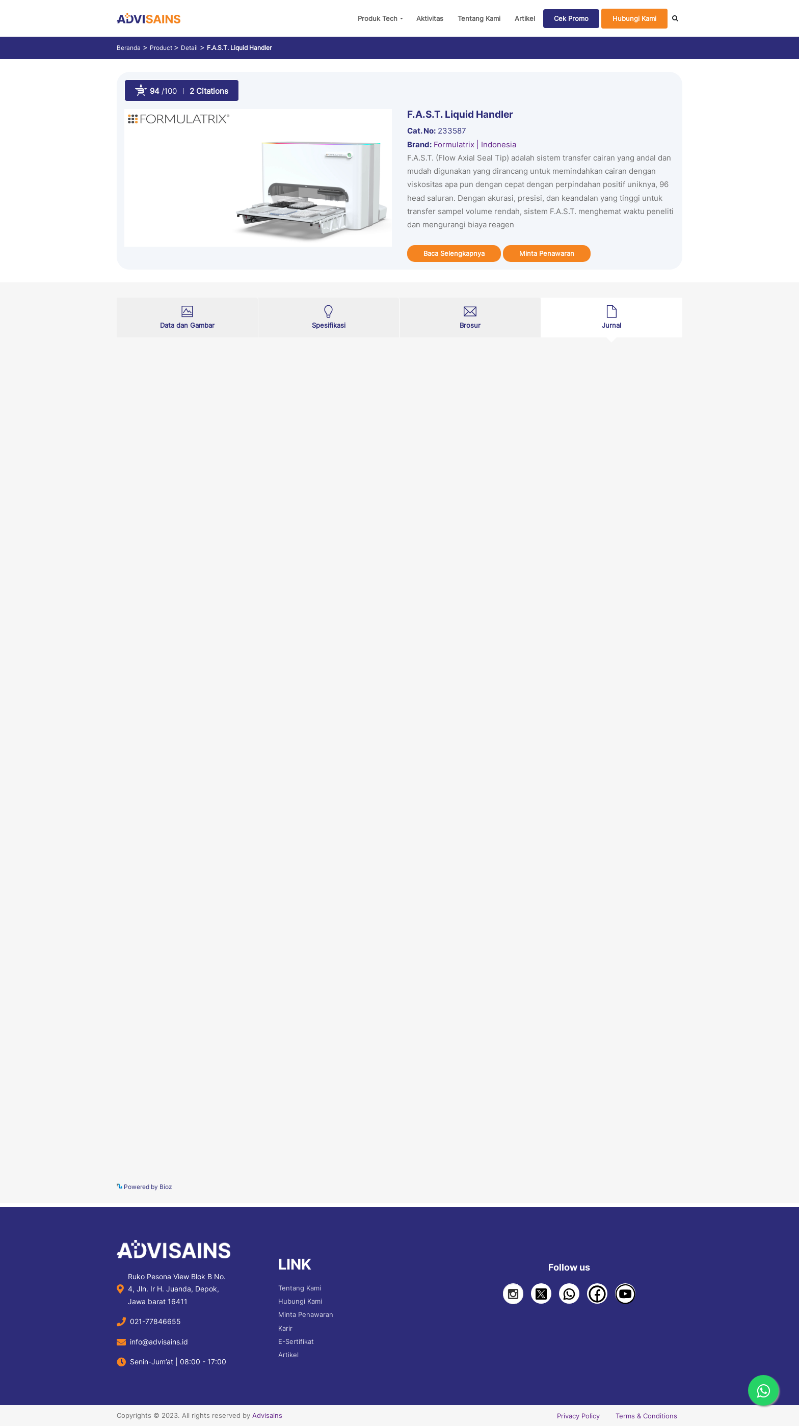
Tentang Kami (479, 18)
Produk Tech (377, 18)
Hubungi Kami (634, 18)
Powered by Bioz (144, 1187)
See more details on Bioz (647, 1185)
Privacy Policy (578, 1416)
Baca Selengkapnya (454, 253)
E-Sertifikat (296, 1341)
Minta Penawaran (546, 253)
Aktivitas (429, 18)
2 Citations (209, 91)
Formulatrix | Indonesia (475, 144)
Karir (285, 1328)
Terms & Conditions (646, 1416)
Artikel (525, 18)
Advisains (267, 1415)
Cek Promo (571, 18)
